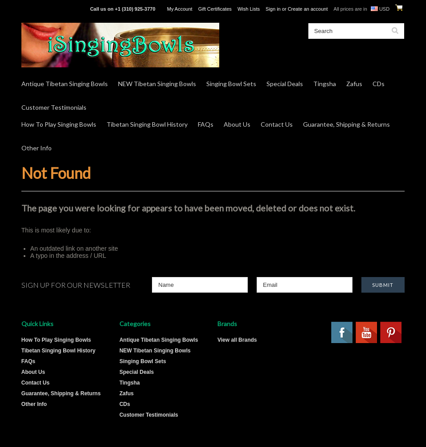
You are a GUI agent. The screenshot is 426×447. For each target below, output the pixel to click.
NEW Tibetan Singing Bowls (157, 83)
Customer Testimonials (53, 107)
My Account (180, 9)
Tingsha (324, 83)
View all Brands (237, 340)
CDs (379, 83)
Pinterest (391, 333)
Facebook (342, 333)
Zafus (354, 83)
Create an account (308, 9)
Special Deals (284, 83)
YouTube (367, 333)
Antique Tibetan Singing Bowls (64, 83)
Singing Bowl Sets (231, 83)
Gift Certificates (215, 9)
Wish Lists (249, 9)
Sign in (273, 9)
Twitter (391, 359)
